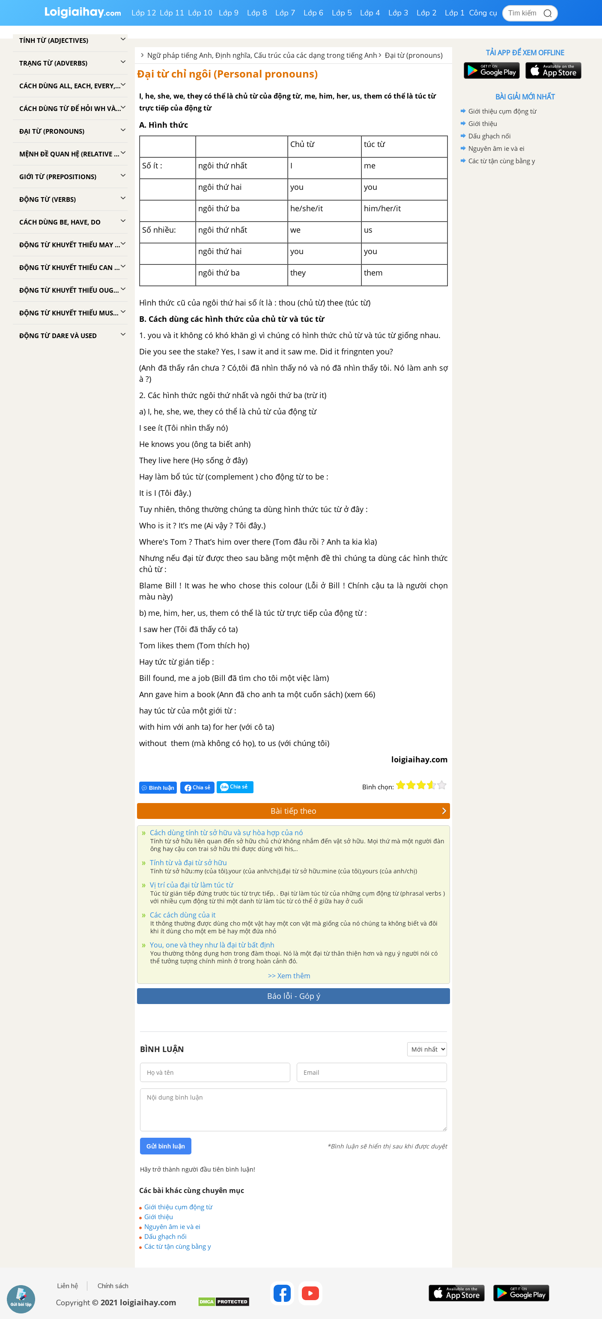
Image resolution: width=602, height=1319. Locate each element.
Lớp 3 (398, 13)
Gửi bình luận (165, 1146)
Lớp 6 (314, 13)
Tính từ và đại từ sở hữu (187, 862)
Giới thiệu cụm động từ (178, 1206)
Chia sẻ (197, 787)
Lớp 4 (370, 13)
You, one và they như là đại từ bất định (211, 945)
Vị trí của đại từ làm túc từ (190, 885)
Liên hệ (67, 1286)
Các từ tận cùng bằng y (177, 1246)
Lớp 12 (143, 13)
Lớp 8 (257, 13)
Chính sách (113, 1286)
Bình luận (158, 788)
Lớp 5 (342, 13)
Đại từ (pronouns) (414, 55)
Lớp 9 (229, 13)
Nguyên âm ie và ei (172, 1226)
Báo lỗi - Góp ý (293, 996)
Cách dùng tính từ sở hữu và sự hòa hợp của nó (225, 832)
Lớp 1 (455, 13)
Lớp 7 (285, 13)
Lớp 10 (200, 13)
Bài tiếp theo (359, 811)
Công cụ (483, 13)
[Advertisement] (525, 303)
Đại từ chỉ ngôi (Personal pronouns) (227, 73)
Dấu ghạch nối (165, 1236)
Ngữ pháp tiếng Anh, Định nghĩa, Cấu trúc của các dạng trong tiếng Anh (262, 55)
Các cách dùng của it (182, 915)
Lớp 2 (427, 13)
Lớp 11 (172, 13)
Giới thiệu (158, 1216)
